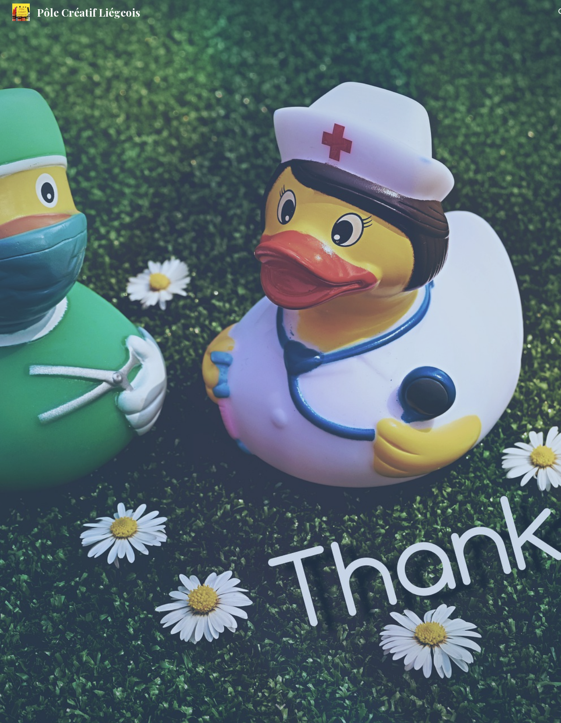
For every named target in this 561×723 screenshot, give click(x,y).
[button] (280, 707)
